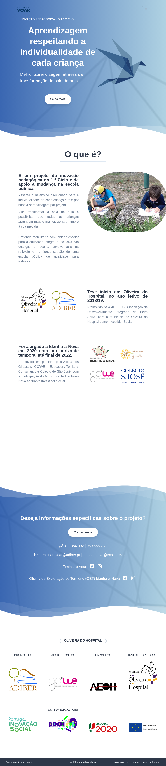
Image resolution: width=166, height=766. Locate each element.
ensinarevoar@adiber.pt (61, 555)
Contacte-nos (83, 532)
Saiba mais (57, 99)
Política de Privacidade (83, 762)
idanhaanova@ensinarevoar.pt (107, 555)
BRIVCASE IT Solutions (146, 762)
